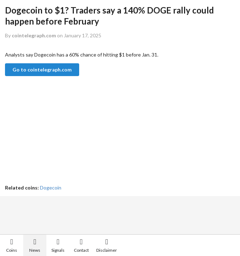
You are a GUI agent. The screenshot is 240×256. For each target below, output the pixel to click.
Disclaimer (106, 245)
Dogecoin (50, 188)
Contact (81, 245)
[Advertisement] (112, 131)
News (34, 245)
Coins (11, 245)
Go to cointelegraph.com (42, 69)
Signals (58, 245)
